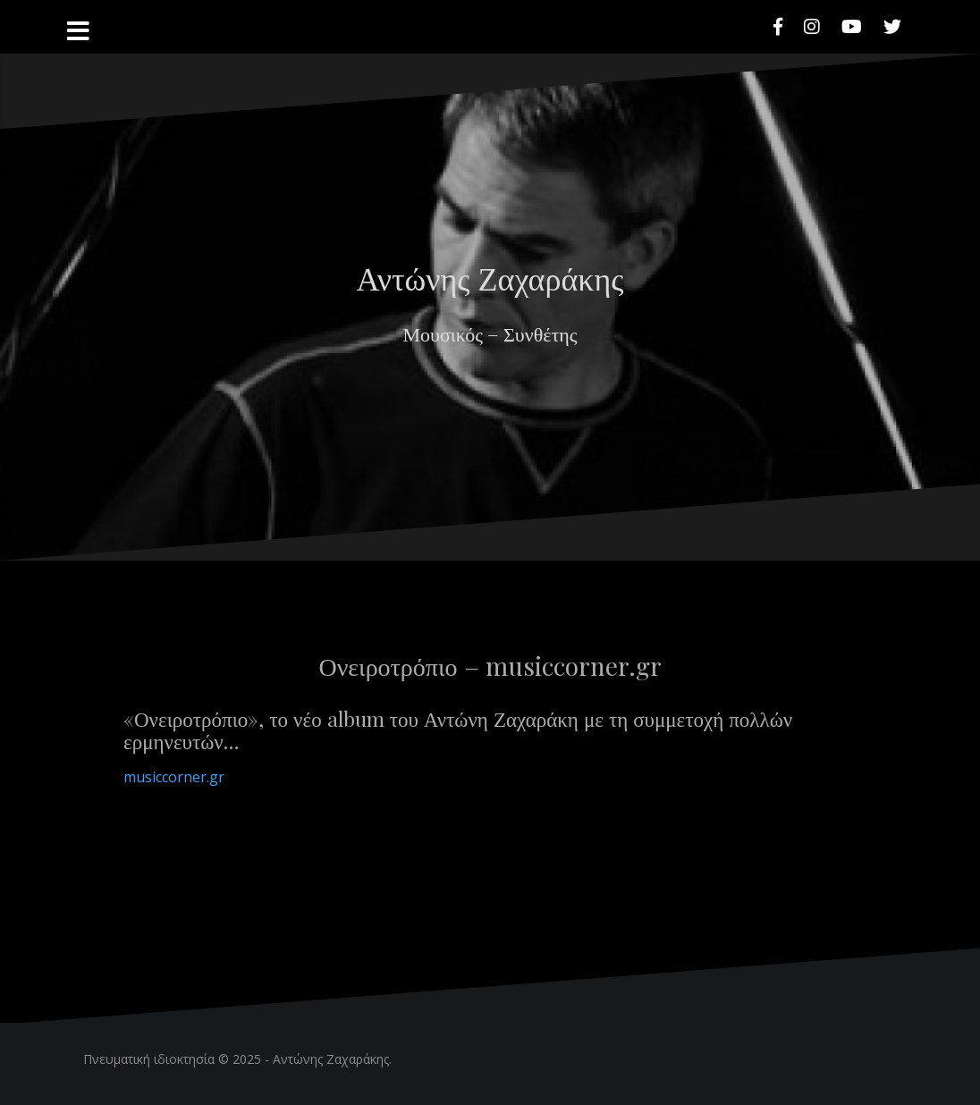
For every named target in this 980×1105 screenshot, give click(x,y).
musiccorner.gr (173, 777)
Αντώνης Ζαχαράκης (489, 277)
